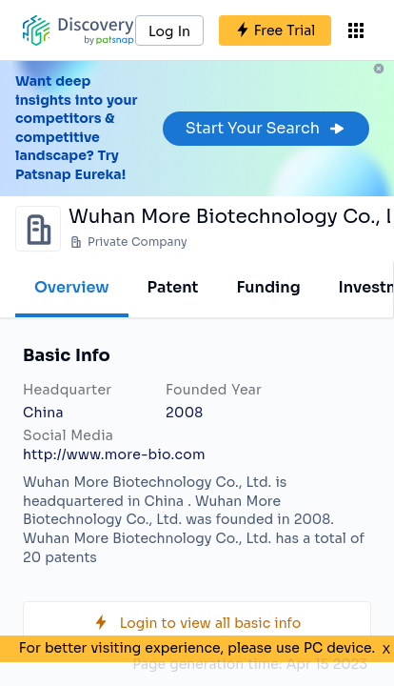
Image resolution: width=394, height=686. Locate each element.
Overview (71, 287)
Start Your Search (266, 128)
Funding (268, 287)
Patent (173, 287)
